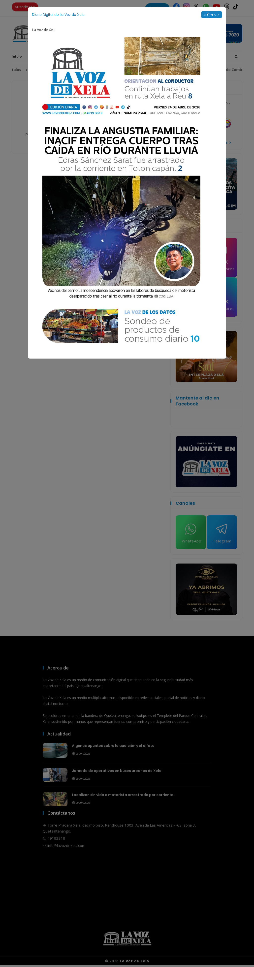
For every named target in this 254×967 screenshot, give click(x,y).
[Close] (211, 14)
